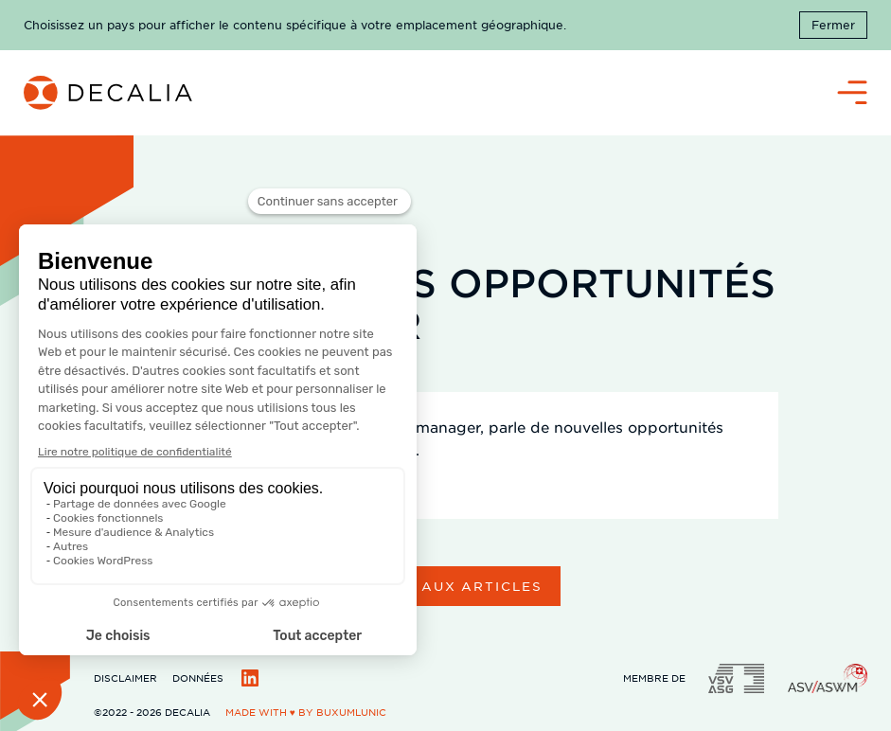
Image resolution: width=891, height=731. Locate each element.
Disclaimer (125, 677)
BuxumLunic (351, 711)
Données (197, 677)
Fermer (833, 24)
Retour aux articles (445, 586)
